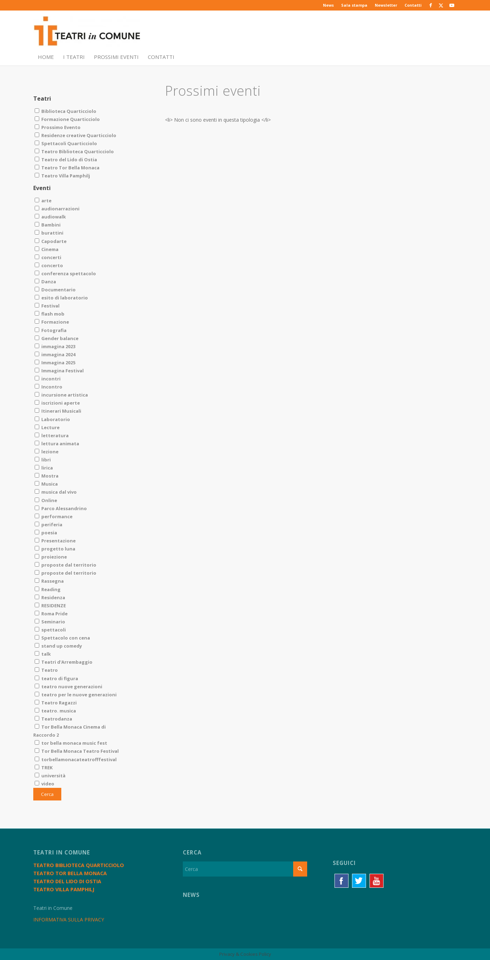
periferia (48, 524)
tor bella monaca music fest (71, 743)
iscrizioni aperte (57, 403)
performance (54, 516)
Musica (46, 484)
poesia (46, 532)
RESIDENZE (50, 605)
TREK (44, 767)
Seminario (50, 621)
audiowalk (50, 217)
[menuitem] (328, 5)
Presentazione (55, 541)
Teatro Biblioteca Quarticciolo (74, 151)
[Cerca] (245, 869)
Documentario (55, 289)
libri (43, 460)
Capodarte (51, 241)
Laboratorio (52, 419)
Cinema (46, 249)
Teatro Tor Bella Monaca (67, 167)
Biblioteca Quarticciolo (65, 111)
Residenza (50, 597)
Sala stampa (354, 5)
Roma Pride (51, 613)
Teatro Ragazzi (56, 702)
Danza (45, 281)
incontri (48, 379)
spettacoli (50, 630)
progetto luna (55, 549)
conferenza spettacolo (65, 273)
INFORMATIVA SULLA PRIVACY (68, 919)
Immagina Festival (59, 370)
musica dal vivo (56, 492)
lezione (46, 451)
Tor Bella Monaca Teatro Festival (77, 751)
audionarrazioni (57, 208)
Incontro (48, 387)
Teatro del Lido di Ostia (66, 159)
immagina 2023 (55, 346)
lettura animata (57, 443)
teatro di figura (56, 678)
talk (43, 654)
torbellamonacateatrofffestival (76, 759)
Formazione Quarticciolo (67, 119)
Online (46, 500)
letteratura (52, 435)
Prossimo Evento (58, 127)
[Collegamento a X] (441, 5)
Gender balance (56, 338)
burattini (49, 233)
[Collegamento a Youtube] (452, 5)
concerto (49, 265)
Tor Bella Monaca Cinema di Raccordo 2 (69, 731)
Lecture (47, 427)
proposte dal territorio (65, 565)
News (328, 5)
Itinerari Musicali (58, 411)
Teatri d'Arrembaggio (63, 662)
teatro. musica (55, 711)
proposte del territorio (65, 573)
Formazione (52, 322)
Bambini (48, 225)
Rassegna (49, 581)
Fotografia (51, 330)
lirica (44, 468)
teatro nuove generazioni (68, 686)
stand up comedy (58, 646)
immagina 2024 (55, 354)
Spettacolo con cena (62, 638)
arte (43, 200)
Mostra (46, 476)
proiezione (51, 557)
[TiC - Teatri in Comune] (86, 32)
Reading (48, 589)
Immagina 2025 (55, 362)
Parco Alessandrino (61, 508)
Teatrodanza (53, 719)
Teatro (46, 670)
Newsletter (386, 5)
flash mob (49, 314)
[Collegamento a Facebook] (431, 5)
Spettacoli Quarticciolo (66, 143)
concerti (48, 257)
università (50, 775)
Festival (47, 306)
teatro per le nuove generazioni (76, 694)
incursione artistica (61, 395)
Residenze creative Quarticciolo (75, 135)
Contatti (413, 5)
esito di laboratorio (61, 298)
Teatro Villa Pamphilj (62, 176)
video (44, 783)
